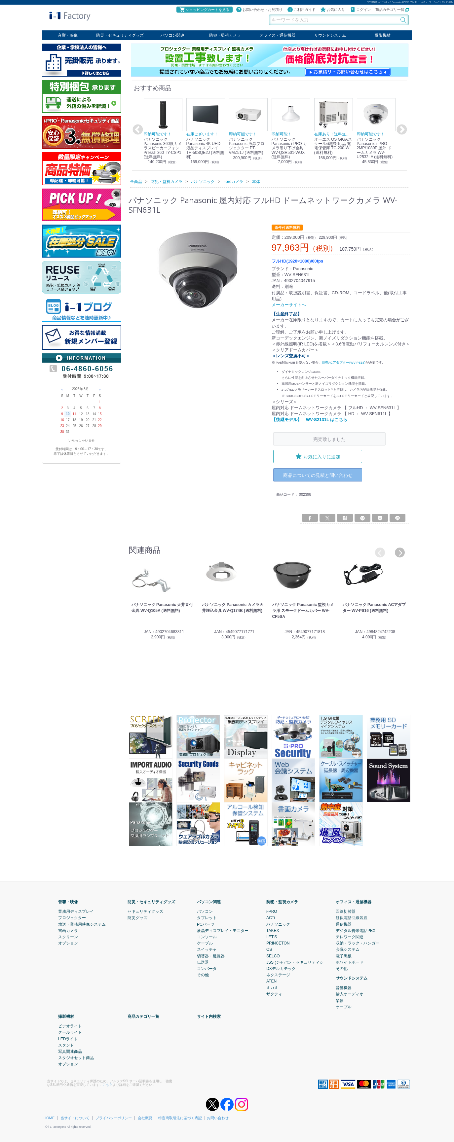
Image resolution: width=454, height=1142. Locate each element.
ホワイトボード (349, 962)
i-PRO (271, 911)
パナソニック (278, 924)
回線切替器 (346, 911)
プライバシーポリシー (113, 1118)
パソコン (205, 911)
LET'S (271, 936)
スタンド (66, 1045)
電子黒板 (344, 955)
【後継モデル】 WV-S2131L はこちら (309, 419)
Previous (137, 130)
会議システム (347, 949)
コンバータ (207, 968)
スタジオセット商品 (76, 1057)
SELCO (273, 955)
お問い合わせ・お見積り (259, 10)
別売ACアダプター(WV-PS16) (343, 362)
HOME (49, 1118)
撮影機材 (383, 35)
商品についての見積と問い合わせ (318, 475)
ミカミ (272, 987)
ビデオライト (70, 1025)
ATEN (271, 981)
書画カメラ (68, 930)
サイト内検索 (209, 1016)
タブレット (207, 917)
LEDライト (68, 1038)
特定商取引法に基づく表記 (180, 1118)
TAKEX (272, 930)
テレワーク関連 (349, 936)
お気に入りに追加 (317, 456)
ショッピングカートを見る (204, 10)
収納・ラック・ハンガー (357, 943)
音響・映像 (68, 35)
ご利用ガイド (301, 10)
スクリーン (68, 936)
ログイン (360, 10)
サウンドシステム (330, 35)
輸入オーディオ (349, 994)
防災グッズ (137, 917)
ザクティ (274, 993)
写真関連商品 (70, 1051)
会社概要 (145, 1118)
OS (269, 949)
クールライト (70, 1032)
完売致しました (329, 439)
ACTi (270, 917)
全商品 (136, 181)
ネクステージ (278, 974)
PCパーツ (205, 924)
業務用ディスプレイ (76, 911)
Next (401, 130)
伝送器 (203, 962)
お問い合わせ (218, 1118)
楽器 (340, 1000)
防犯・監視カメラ (225, 35)
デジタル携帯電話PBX (355, 930)
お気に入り (332, 10)
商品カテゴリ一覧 (392, 10)
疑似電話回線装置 (351, 917)
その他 (203, 974)
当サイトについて (75, 1118)
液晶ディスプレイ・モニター (222, 930)
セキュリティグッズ (145, 911)
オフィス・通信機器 (277, 35)
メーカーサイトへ (289, 304)
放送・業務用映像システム (82, 924)
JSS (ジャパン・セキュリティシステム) (301, 962)
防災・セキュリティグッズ (120, 35)
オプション (68, 943)
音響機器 (344, 987)
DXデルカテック (281, 968)
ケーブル (205, 943)
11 (74, 414)
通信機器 (344, 924)
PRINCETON (277, 943)
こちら (108, 1084)
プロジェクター (72, 917)
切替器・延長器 (211, 955)
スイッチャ (207, 949)
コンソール (207, 936)
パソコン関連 (172, 35)
